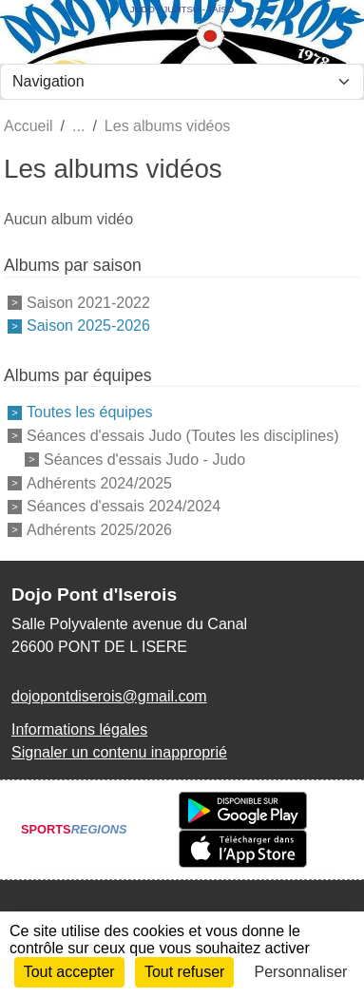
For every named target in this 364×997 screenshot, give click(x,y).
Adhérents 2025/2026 (99, 530)
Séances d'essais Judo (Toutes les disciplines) (183, 436)
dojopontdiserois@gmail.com (109, 696)
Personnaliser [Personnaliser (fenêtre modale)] (301, 972)
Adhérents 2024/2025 (99, 482)
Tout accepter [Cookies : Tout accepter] (69, 972)
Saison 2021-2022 (88, 302)
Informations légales (79, 729)
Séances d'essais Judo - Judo (144, 459)
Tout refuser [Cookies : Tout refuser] (184, 972)
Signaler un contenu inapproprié (119, 752)
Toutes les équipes (90, 412)
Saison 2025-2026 (88, 325)
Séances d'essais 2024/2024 (123, 506)
